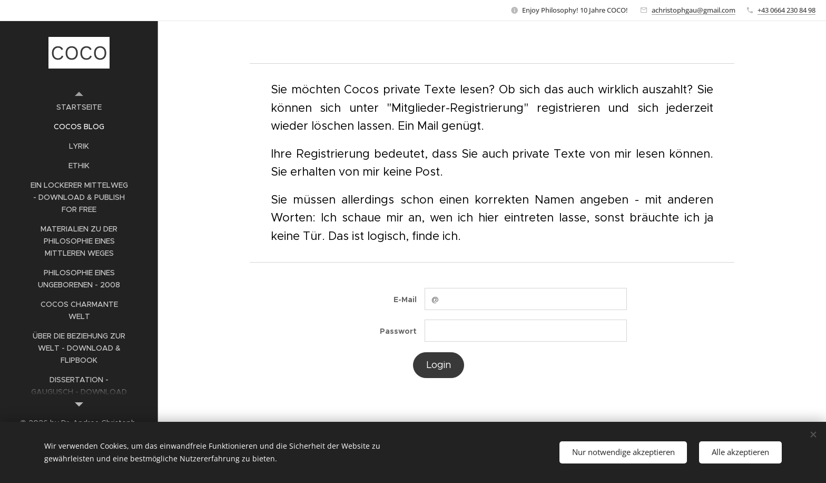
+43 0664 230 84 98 (786, 10)
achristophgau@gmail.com (693, 10)
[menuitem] (79, 107)
